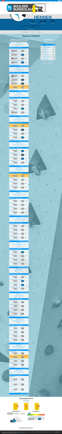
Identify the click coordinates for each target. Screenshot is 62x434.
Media (53, 3)
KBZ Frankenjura (19, 270)
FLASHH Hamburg (19, 169)
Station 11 (19, 294)
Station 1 (18, 43)
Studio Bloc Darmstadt (19, 371)
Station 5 (18, 143)
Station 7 (18, 193)
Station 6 (18, 168)
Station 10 (19, 269)
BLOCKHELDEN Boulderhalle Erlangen (19, 245)
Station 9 (18, 243)
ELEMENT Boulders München (19, 346)
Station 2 (18, 68)
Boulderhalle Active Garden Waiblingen (19, 321)
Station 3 (18, 93)
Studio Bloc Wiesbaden (19, 295)
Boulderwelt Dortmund (19, 44)
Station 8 (18, 218)
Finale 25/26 (19, 370)
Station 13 (19, 345)
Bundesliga (34, 3)
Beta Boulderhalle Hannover (19, 144)
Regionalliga (40, 3)
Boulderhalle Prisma (18, 94)
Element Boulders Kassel (18, 119)
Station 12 (19, 319)
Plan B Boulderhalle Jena (18, 219)
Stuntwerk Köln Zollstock (18, 69)
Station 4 (18, 118)
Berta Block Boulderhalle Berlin (19, 194)
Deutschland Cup (47, 3)
